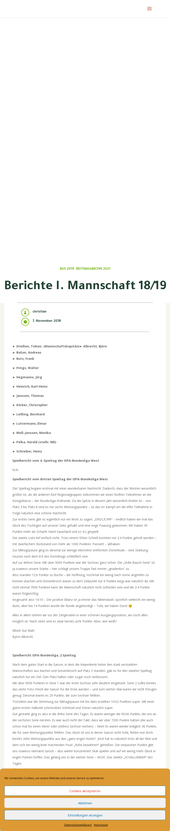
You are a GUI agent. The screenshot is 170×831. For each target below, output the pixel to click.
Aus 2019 (67, 269)
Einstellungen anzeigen (85, 815)
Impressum (101, 825)
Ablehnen (85, 803)
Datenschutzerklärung (78, 825)
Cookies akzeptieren (85, 791)
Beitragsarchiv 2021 (93, 269)
